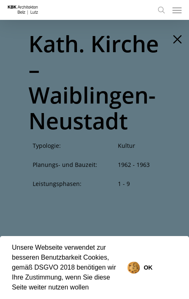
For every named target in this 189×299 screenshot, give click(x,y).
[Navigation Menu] (177, 10)
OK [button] (148, 267)
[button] (92, 288)
